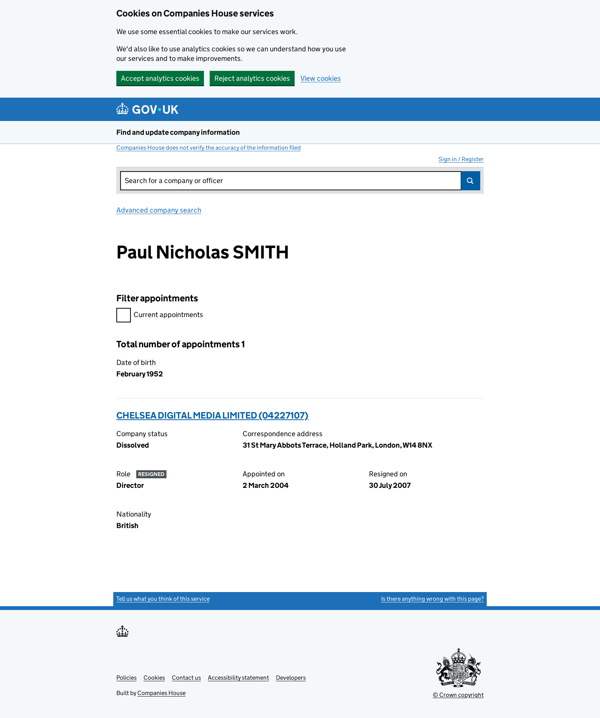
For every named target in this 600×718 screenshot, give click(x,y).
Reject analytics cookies (252, 78)
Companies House (161, 693)
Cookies (154, 677)
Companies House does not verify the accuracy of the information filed (208, 147)
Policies (126, 677)
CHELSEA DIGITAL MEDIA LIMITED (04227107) (212, 415)
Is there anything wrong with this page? (432, 598)
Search (470, 180)
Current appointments (159, 315)
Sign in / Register (461, 159)
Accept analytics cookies (160, 78)
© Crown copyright (458, 694)
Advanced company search (158, 210)
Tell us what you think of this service (163, 598)
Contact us (186, 677)
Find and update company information (178, 132)
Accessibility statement (238, 677)
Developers (291, 677)
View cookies (320, 78)
